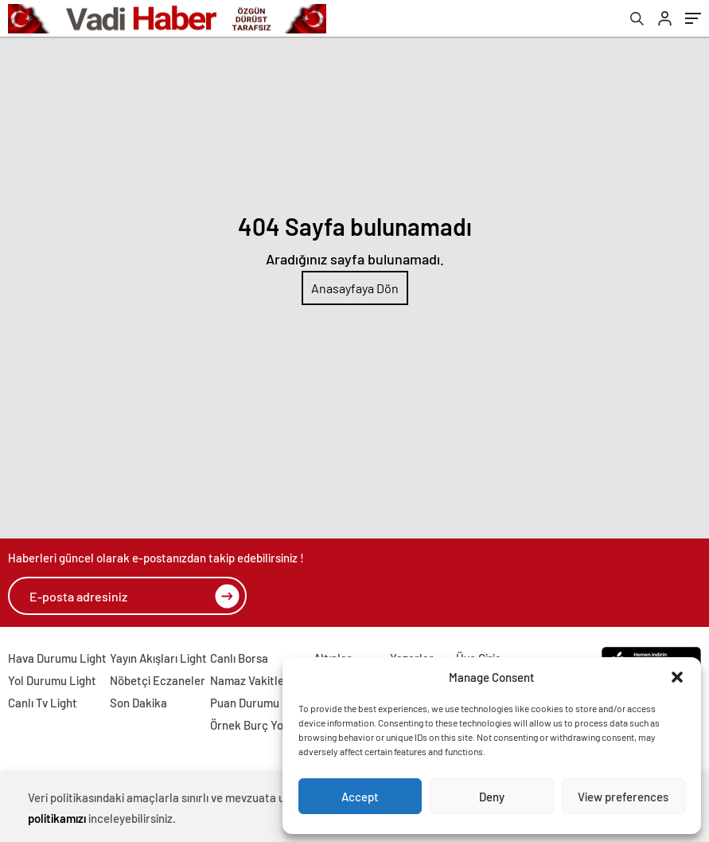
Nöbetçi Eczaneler (157, 680)
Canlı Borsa (239, 658)
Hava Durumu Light (57, 658)
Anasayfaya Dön (355, 288)
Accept (360, 796)
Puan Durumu (244, 702)
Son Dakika (138, 702)
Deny (491, 796)
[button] (677, 677)
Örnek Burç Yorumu (260, 725)
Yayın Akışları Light (158, 658)
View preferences (623, 796)
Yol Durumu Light (52, 680)
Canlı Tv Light (42, 702)
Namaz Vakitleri (250, 680)
